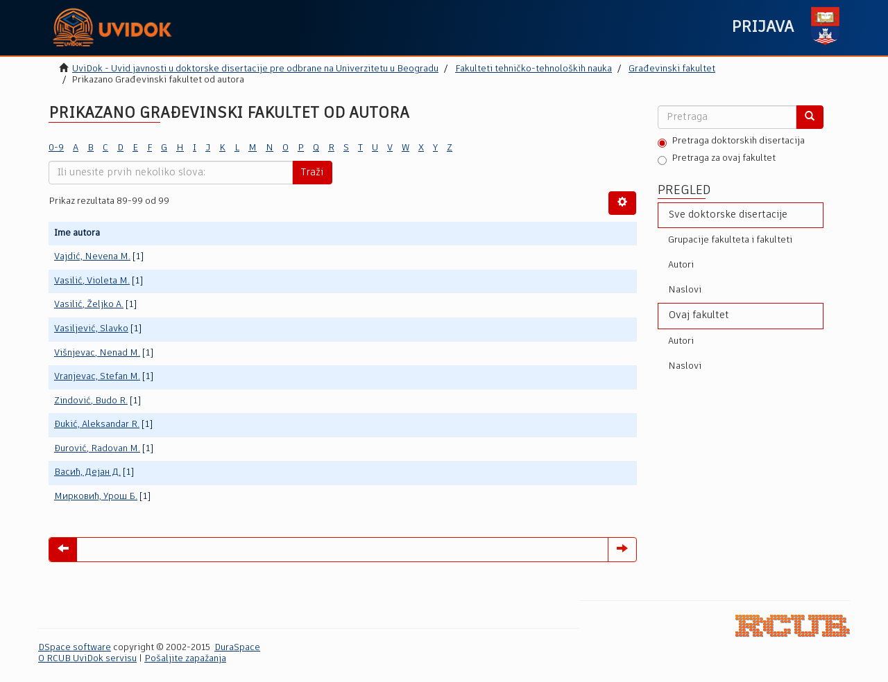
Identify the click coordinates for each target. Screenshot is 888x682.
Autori (681, 265)
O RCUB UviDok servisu (87, 658)
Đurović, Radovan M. (97, 448)
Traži (312, 172)
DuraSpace (237, 647)
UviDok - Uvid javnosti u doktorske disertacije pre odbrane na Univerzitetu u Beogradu (255, 68)
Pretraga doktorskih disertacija (731, 142)
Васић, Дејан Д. (87, 472)
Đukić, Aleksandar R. (96, 424)
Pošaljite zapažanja (185, 658)
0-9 (56, 147)
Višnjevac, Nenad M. (97, 353)
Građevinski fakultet (672, 68)
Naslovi (684, 290)
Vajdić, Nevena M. (92, 256)
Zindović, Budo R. (91, 400)
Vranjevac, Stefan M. (97, 376)
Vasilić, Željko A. (88, 304)
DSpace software (74, 647)
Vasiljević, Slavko (91, 328)
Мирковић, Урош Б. (95, 496)
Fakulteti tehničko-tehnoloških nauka (533, 68)
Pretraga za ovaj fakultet (717, 159)
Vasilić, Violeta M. (92, 281)
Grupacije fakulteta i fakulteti (730, 240)
